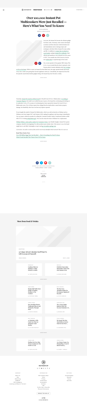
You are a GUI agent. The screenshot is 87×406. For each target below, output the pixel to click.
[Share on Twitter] (41, 162)
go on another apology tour (49, 126)
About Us (17, 375)
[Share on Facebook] (39, 35)
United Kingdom (69, 375)
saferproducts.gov (31, 118)
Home (45, 167)
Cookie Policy (43, 380)
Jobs (18, 377)
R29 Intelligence (18, 382)
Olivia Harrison (43, 29)
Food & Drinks (39, 167)
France (69, 378)
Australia (69, 380)
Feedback (17, 380)
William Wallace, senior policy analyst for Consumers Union (32, 122)
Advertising (18, 378)
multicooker (49, 59)
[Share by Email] (47, 35)
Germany (69, 377)
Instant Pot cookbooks (61, 53)
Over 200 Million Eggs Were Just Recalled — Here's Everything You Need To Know (38, 135)
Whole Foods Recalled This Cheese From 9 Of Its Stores (31, 137)
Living (49, 167)
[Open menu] (3, 9)
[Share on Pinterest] (43, 35)
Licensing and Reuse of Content (18, 383)
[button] (77, 11)
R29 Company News (43, 375)
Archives (43, 383)
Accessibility (43, 382)
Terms (43, 377)
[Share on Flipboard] (45, 162)
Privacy (43, 378)
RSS (43, 385)
